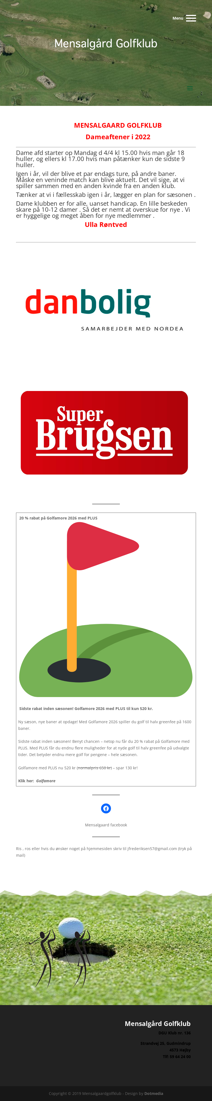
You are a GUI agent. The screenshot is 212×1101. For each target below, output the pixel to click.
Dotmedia (153, 1093)
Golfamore (45, 780)
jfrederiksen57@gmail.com (152, 848)
